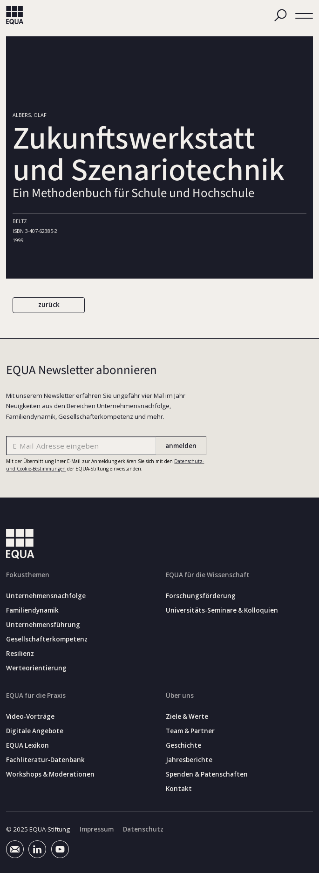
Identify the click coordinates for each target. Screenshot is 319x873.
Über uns (180, 695)
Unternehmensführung (43, 625)
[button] (304, 16)
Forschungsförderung (201, 596)
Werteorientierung (36, 668)
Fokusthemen (27, 575)
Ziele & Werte (187, 717)
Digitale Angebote (34, 731)
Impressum (97, 829)
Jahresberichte (189, 760)
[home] (15, 15)
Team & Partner (190, 731)
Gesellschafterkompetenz (47, 639)
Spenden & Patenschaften (207, 774)
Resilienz (20, 654)
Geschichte (183, 746)
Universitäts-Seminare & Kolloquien (222, 610)
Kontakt (179, 789)
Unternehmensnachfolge (46, 596)
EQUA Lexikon (27, 746)
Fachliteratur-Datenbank (45, 760)
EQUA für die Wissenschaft (208, 575)
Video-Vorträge (30, 717)
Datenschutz (143, 829)
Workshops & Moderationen (50, 774)
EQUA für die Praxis (36, 695)
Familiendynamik (32, 610)
